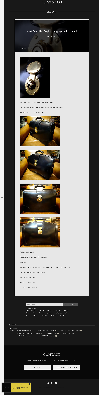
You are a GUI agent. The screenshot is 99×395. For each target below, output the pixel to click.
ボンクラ (36, 315)
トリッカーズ (48, 310)
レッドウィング (31, 310)
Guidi (62, 315)
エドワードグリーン (32, 313)
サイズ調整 (44, 315)
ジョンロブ (50, 313)
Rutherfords (31, 49)
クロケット (68, 313)
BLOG (51, 11)
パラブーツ (57, 310)
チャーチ (66, 310)
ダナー (29, 315)
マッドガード (54, 315)
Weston (42, 313)
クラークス (59, 313)
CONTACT (51, 354)
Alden (39, 310)
